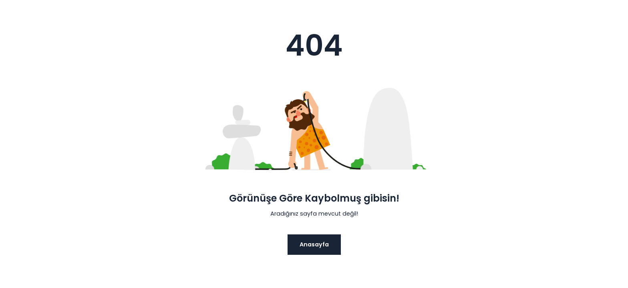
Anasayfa (314, 244)
